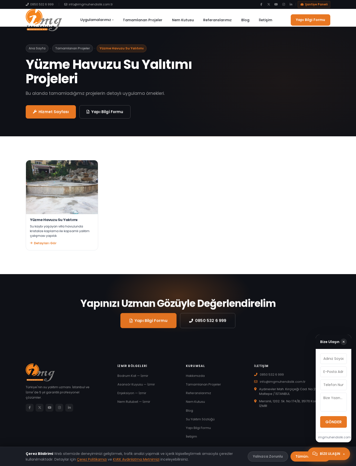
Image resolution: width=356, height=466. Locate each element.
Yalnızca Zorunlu (268, 456)
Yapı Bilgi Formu (310, 19)
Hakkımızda (195, 378)
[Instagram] (284, 4)
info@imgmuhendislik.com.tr (88, 4)
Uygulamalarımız (102, 19)
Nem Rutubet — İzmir (133, 404)
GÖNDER (308, 422)
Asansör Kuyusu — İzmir (136, 387)
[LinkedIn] (291, 4)
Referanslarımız (216, 20)
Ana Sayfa (37, 51)
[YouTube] (276, 4)
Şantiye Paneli (314, 4)
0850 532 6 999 (40, 4)
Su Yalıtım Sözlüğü (200, 422)
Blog (242, 20)
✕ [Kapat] (342, 341)
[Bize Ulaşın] (329, 453)
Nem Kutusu (184, 20)
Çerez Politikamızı (92, 459)
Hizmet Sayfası (51, 114)
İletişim (260, 20)
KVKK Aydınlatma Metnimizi (136, 459)
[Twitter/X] (269, 4)
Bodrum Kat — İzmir (132, 378)
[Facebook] (261, 4)
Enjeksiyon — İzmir (131, 396)
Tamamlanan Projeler (146, 20)
